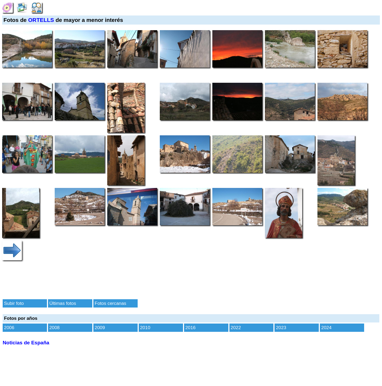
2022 (236, 327)
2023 (281, 327)
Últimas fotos (62, 303)
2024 (326, 327)
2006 (9, 327)
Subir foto (14, 303)
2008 (54, 327)
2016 (190, 327)
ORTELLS (41, 20)
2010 (145, 327)
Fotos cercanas (110, 303)
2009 (100, 327)
